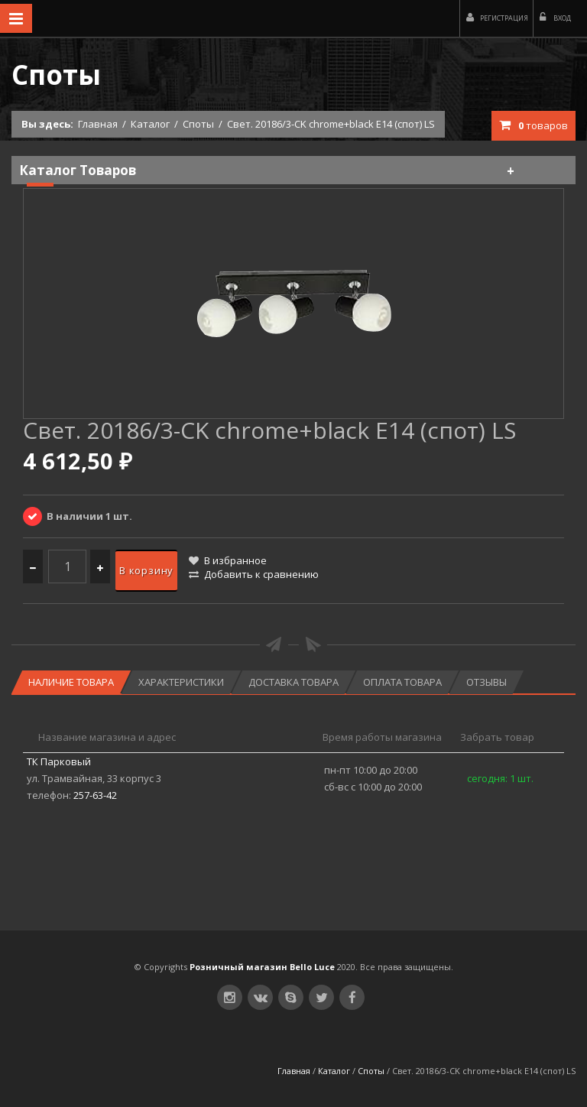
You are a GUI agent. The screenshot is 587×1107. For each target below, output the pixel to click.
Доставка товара (293, 682)
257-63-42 (95, 795)
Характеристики (181, 682)
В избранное (228, 560)
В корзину (146, 570)
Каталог (150, 124)
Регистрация (497, 17)
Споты (198, 124)
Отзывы (486, 682)
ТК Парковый (59, 761)
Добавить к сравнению (254, 574)
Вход (555, 17)
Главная (98, 124)
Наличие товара (71, 682)
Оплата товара (402, 682)
